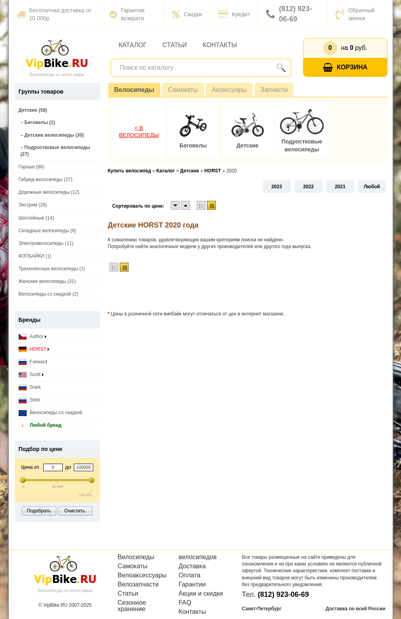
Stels (29, 400)
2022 (308, 186)
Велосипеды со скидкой (51, 413)
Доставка (192, 566)
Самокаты (183, 89)
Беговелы (193, 145)
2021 (340, 186)
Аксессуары (229, 89)
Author (32, 337)
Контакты (220, 45)
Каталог (133, 45)
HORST (34, 349)
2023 (276, 186)
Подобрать (39, 511)
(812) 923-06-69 (289, 14)
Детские (247, 145)
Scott (31, 375)
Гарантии (192, 584)
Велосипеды (134, 89)
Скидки (187, 14)
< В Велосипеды (139, 131)
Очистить (74, 511)
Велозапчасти (138, 584)
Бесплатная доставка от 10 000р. (54, 14)
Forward (33, 362)
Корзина (345, 67)
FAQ (184, 603)
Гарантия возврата (127, 14)
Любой (372, 186)
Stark (30, 387)
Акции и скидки (200, 593)
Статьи (175, 45)
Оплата (189, 575)
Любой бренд (40, 425)
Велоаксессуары (142, 575)
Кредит (234, 14)
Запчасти (274, 89)
